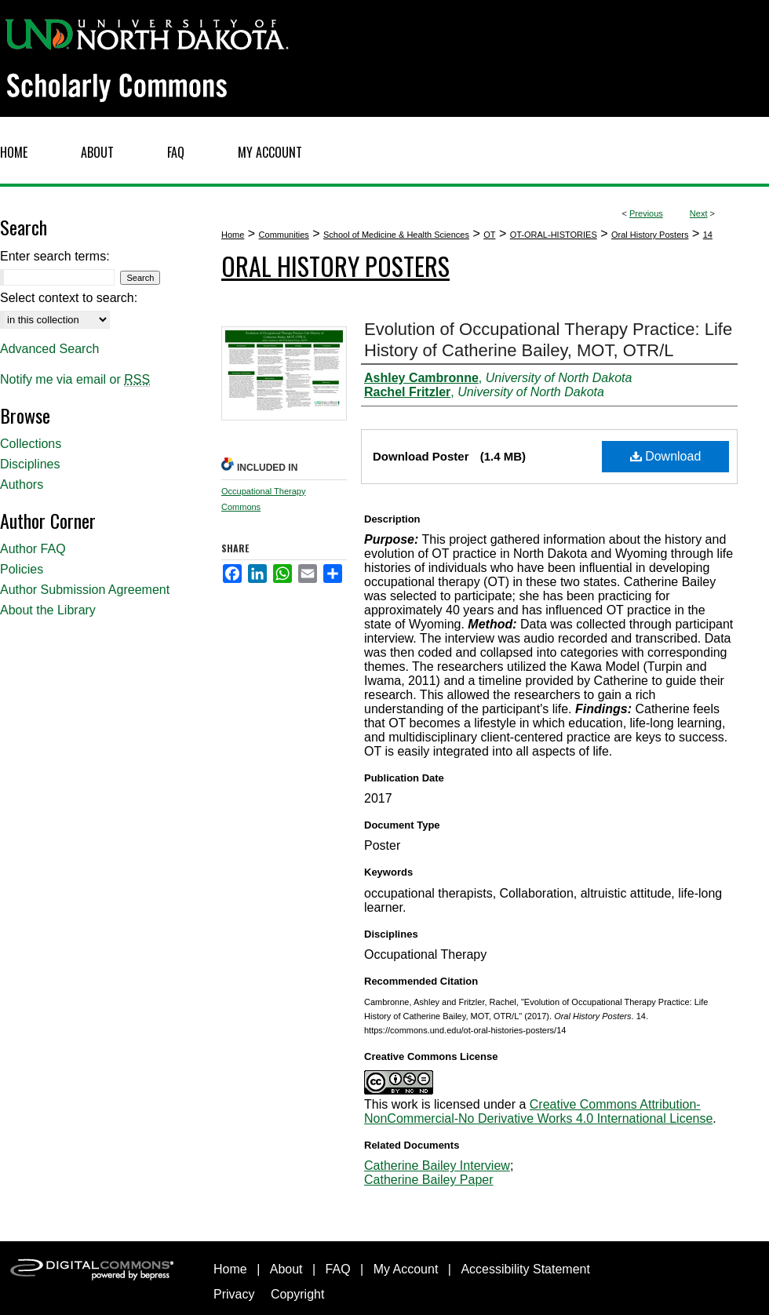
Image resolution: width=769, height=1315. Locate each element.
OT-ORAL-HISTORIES (553, 234)
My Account (406, 1269)
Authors (21, 484)
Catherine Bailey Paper (429, 1179)
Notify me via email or (75, 380)
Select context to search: (68, 297)
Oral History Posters (649, 234)
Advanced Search (49, 348)
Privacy (233, 1294)
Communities (284, 234)
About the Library (48, 610)
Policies (21, 569)
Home (232, 234)
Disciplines (30, 464)
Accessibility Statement (525, 1269)
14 (708, 234)
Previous (646, 213)
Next (699, 213)
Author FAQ (33, 549)
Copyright (297, 1294)
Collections (30, 443)
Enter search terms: (55, 256)
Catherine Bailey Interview (437, 1165)
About (286, 1269)
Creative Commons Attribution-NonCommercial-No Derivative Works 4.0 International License (538, 1111)
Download (666, 456)
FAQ (338, 1269)
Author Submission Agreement (84, 589)
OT (489, 234)
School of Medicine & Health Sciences (396, 234)
